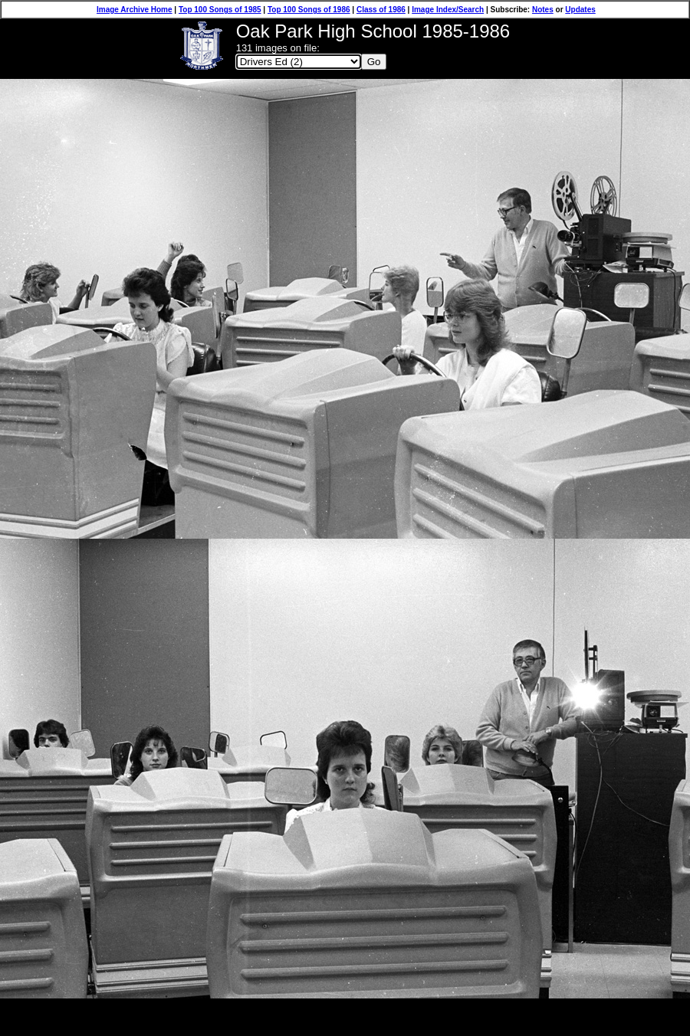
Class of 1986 (381, 9)
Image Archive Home (134, 9)
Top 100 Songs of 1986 (309, 9)
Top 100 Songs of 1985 (220, 9)
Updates (580, 9)
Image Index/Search (448, 9)
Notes (543, 9)
